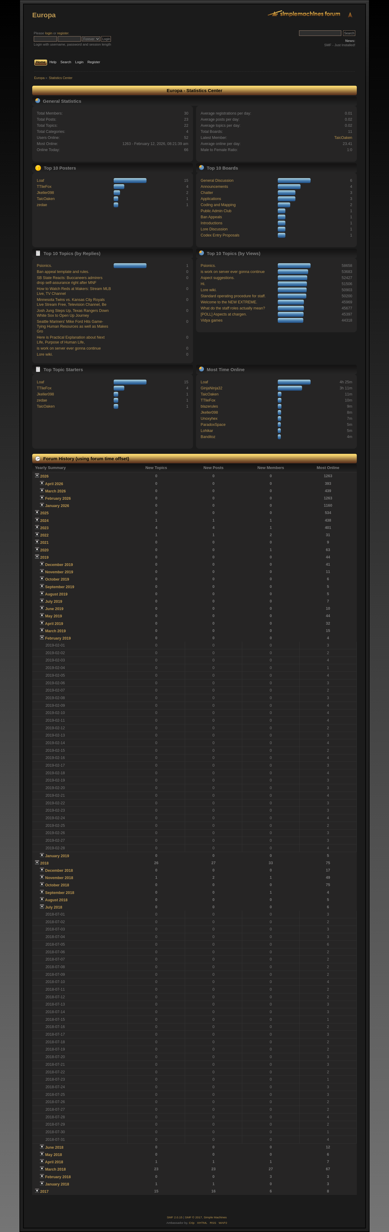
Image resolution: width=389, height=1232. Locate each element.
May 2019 (53, 616)
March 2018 (55, 1169)
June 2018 (54, 1147)
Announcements (214, 187)
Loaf (40, 180)
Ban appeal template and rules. (63, 272)
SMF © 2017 (193, 1217)
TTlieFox (44, 187)
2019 (44, 557)
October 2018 (57, 885)
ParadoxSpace (213, 425)
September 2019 (59, 587)
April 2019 (54, 624)
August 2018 (56, 900)
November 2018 (59, 878)
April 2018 (54, 1162)
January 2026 (57, 506)
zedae (42, 205)
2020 (44, 550)
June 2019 (54, 609)
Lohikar (207, 431)
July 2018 (53, 907)
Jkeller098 (45, 193)
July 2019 (53, 601)
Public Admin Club (216, 211)
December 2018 (59, 870)
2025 (44, 513)
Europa (44, 15)
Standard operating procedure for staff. (233, 296)
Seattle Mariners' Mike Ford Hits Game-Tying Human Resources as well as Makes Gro (72, 326)
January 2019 (57, 856)
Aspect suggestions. (218, 278)
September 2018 (59, 893)
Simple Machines (215, 1217)
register (62, 33)
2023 (44, 528)
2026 (44, 476)
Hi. (203, 284)
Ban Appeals (211, 217)
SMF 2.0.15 (175, 1217)
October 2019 (57, 579)
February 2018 (58, 1177)
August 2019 (56, 594)
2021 (44, 542)
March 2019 (55, 631)
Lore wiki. (45, 354)
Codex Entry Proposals (220, 235)
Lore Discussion (214, 229)
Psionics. (44, 266)
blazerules (209, 406)
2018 (44, 863)
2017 (44, 1191)
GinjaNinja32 (211, 388)
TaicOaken (343, 138)
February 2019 (58, 638)
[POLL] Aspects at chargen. (224, 314)
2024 (44, 521)
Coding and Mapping (218, 205)
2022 (44, 535)
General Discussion (217, 180)
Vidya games (211, 320)
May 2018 (53, 1155)
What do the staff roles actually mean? (233, 308)
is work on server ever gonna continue (69, 348)
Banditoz (208, 437)
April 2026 (54, 484)
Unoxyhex (209, 418)
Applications (211, 199)
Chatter (207, 193)
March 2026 (55, 491)
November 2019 (59, 572)
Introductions (211, 223)
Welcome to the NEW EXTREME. (229, 302)
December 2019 (59, 565)
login (48, 33)
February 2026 (58, 498)
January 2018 (57, 1184)
